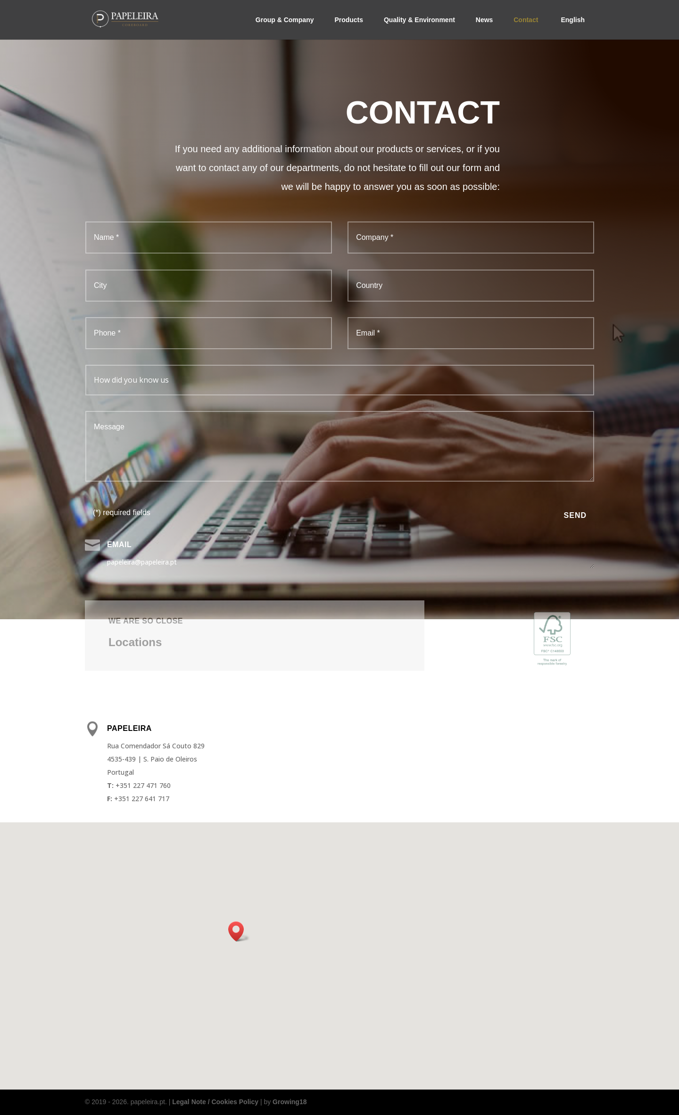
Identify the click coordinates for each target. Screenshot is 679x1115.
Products (348, 20)
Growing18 (289, 1102)
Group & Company (285, 20)
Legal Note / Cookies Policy (215, 1102)
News (484, 20)
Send (575, 515)
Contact (525, 20)
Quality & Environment (419, 20)
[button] (239, 931)
